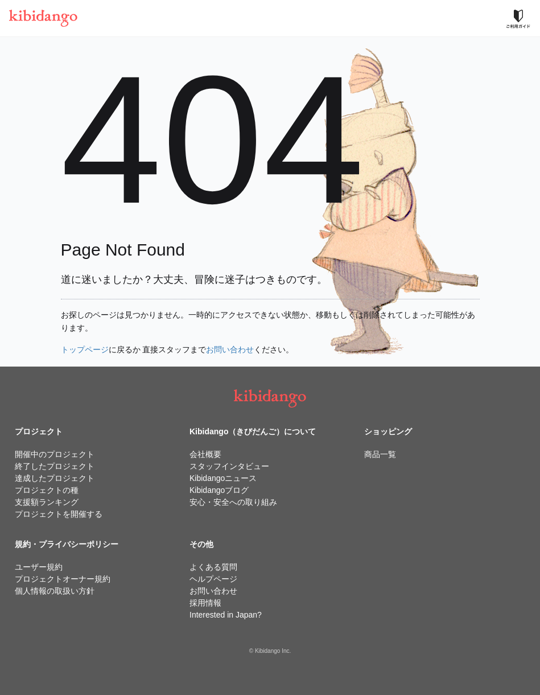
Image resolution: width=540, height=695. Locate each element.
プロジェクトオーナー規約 (62, 578)
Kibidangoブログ (219, 490)
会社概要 (205, 454)
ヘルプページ (213, 578)
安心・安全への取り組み (233, 502)
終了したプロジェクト (54, 466)
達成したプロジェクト (54, 478)
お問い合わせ (230, 349)
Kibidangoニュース (223, 478)
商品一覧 (380, 454)
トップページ (85, 349)
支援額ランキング (47, 502)
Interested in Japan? (225, 614)
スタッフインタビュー (229, 466)
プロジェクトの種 (47, 490)
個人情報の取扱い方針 (54, 590)
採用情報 (205, 602)
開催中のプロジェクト (54, 454)
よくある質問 (213, 566)
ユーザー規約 (39, 566)
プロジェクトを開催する (58, 514)
